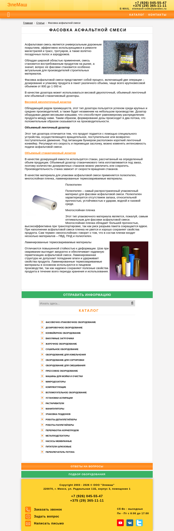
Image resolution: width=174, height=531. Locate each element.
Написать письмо (49, 523)
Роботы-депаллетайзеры (61, 419)
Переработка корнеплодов (62, 430)
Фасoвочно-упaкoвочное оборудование (71, 322)
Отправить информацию (87, 295)
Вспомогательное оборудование (66, 392)
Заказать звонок (48, 509)
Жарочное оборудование (61, 344)
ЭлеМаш (17, 4)
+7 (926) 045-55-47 (151, 2)
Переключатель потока (60, 452)
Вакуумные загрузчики (60, 338)
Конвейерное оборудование (63, 333)
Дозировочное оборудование (64, 327)
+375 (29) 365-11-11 (150, 5)
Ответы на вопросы (87, 466)
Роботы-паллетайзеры (60, 425)
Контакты (157, 14)
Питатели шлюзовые (58, 446)
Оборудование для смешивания (65, 365)
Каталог (137, 14)
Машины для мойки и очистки (64, 376)
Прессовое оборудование (62, 371)
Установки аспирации (59, 398)
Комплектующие (56, 387)
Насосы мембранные (59, 441)
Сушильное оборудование (62, 349)
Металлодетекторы (58, 436)
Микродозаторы (56, 382)
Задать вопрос (46, 516)
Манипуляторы (55, 409)
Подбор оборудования (87, 474)
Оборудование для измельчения (66, 354)
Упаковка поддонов (58, 414)
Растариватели (55, 403)
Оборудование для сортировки (65, 360)
